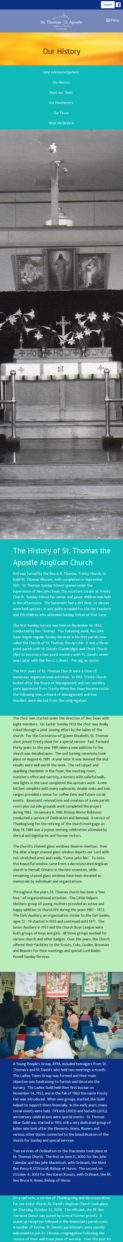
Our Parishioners (61, 102)
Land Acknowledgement (61, 72)
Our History (61, 82)
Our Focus (61, 113)
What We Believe (61, 123)
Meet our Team (61, 92)
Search (107, 5)
